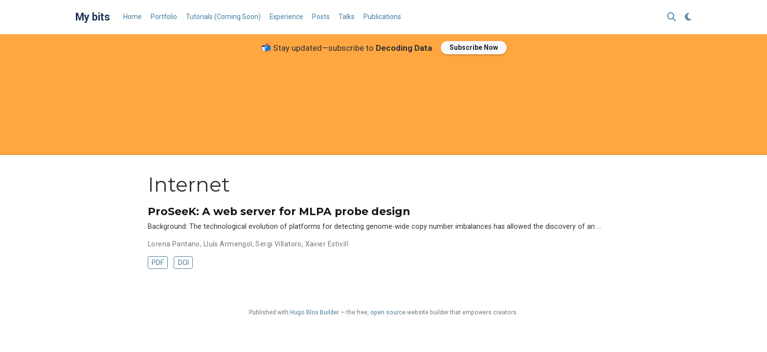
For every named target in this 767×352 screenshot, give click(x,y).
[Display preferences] (688, 17)
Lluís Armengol (227, 244)
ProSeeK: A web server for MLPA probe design (279, 211)
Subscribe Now (474, 47)
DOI (183, 262)
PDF (158, 262)
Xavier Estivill (326, 244)
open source (388, 312)
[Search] (671, 17)
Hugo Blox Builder (314, 312)
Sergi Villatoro (278, 244)
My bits (92, 17)
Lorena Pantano (174, 244)
